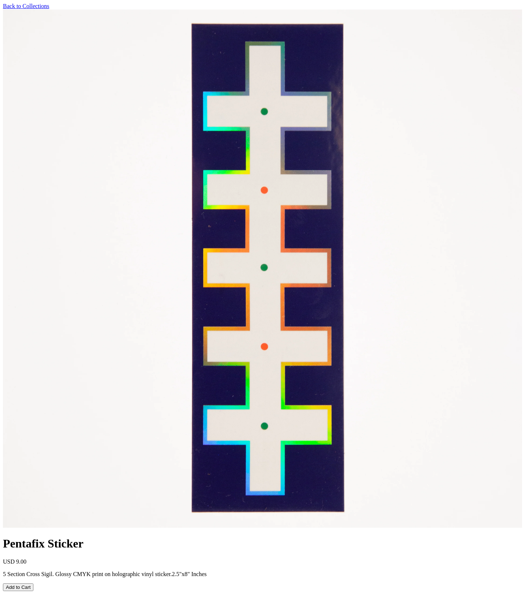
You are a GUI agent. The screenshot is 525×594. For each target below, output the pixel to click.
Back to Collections (26, 6)
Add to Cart (18, 587)
